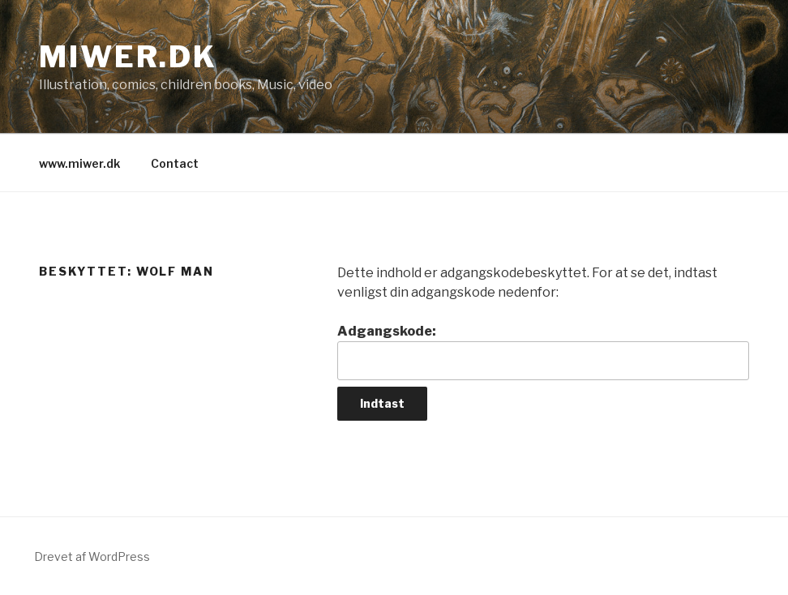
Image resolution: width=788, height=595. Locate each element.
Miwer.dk (128, 57)
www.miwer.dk (79, 163)
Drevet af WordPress (92, 556)
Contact (175, 163)
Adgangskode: (543, 351)
